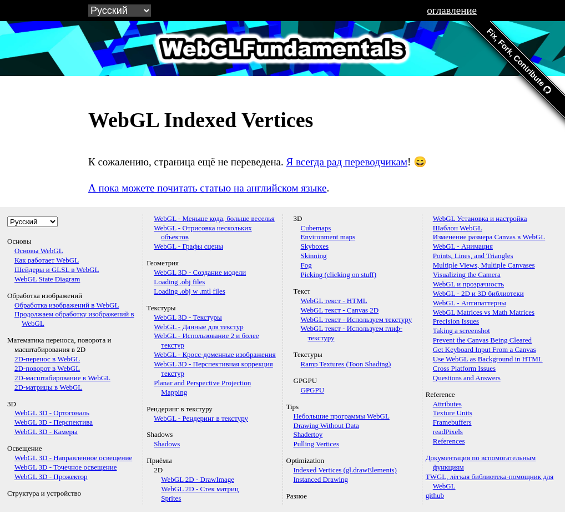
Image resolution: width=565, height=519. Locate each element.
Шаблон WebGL (457, 228)
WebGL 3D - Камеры (46, 431)
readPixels (448, 431)
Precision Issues (456, 321)
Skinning (314, 255)
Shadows (167, 444)
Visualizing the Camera (467, 274)
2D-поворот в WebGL (47, 368)
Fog (306, 265)
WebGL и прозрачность (468, 284)
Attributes (447, 404)
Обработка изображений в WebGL (66, 305)
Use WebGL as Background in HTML (488, 359)
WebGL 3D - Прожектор (51, 476)
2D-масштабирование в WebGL (62, 378)
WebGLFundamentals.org (282, 48)
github (435, 495)
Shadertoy (308, 434)
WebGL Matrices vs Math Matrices (483, 312)
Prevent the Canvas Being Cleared (482, 340)
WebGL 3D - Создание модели (200, 272)
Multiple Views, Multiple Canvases (484, 265)
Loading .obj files (179, 282)
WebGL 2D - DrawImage (197, 479)
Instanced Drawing (321, 479)
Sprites (171, 498)
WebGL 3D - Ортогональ (51, 413)
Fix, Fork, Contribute (519, 61)
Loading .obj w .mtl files (189, 291)
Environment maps (328, 237)
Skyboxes (315, 246)
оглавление (452, 10)
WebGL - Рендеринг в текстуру (201, 418)
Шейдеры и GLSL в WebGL (56, 269)
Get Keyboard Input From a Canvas (484, 349)
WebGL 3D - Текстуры (188, 317)
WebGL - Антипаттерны (469, 303)
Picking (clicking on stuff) (339, 274)
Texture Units (452, 413)
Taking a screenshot (461, 330)
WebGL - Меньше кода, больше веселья (214, 218)
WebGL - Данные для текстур (199, 327)
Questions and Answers (467, 378)
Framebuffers (452, 422)
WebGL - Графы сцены (188, 246)
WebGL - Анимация (463, 246)
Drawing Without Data (326, 425)
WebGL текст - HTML (334, 300)
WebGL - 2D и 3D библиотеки (478, 293)
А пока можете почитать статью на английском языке (207, 188)
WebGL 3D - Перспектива (53, 422)
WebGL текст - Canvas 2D (340, 310)
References (449, 441)
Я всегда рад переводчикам (347, 162)
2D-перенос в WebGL (47, 359)
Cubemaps (316, 228)
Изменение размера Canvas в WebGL (489, 237)
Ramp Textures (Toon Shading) (346, 364)
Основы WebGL (38, 250)
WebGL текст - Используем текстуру (356, 319)
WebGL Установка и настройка (480, 218)
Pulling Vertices (316, 444)
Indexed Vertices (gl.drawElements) (345, 470)
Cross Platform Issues (464, 368)
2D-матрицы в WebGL (48, 387)
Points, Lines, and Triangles (473, 255)
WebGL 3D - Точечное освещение (65, 467)
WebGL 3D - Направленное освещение (73, 458)
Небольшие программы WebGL (342, 416)
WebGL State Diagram (47, 279)
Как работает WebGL (46, 260)
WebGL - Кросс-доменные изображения (214, 354)
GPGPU (313, 390)
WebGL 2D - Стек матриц (200, 489)
